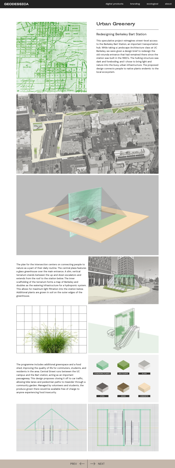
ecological (152, 4)
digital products (114, 4)
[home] (15, 4)
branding (135, 4)
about (168, 4)
